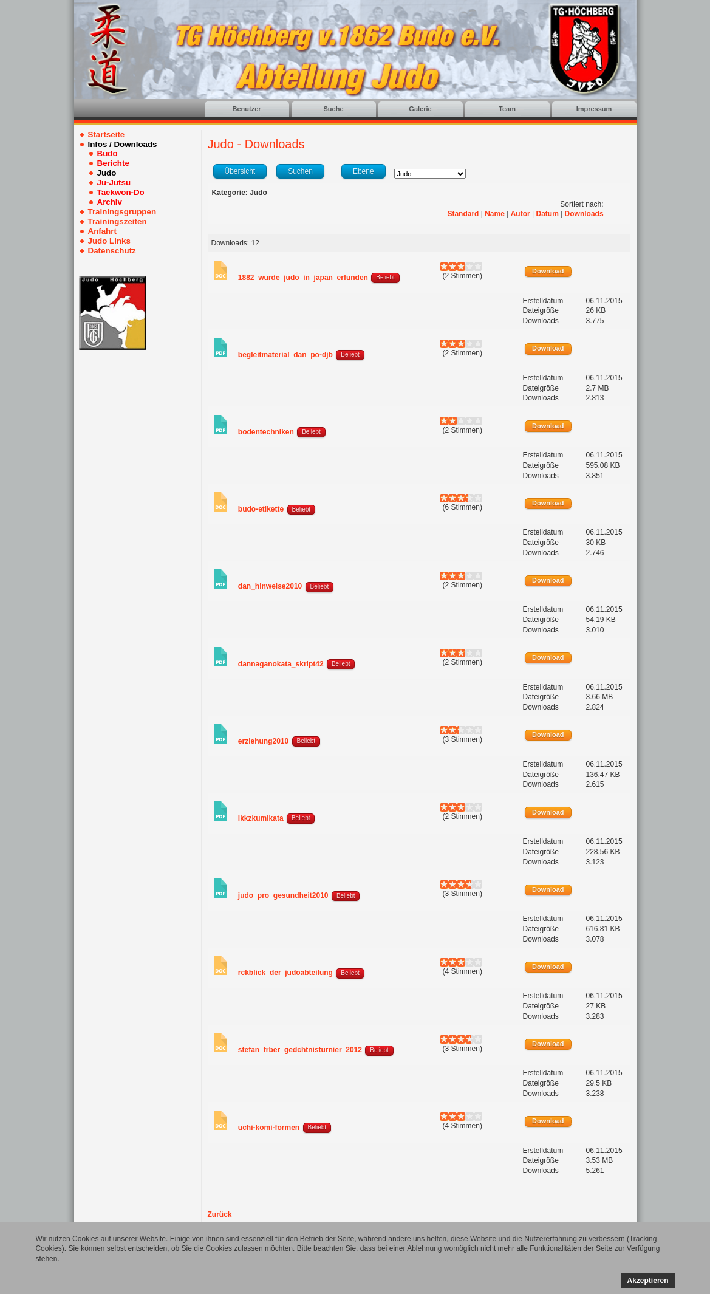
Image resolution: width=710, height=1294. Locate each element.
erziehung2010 (263, 741)
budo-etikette (261, 509)
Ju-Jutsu (114, 182)
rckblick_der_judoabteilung (285, 972)
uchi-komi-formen (268, 1127)
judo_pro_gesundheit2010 (283, 895)
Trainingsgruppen (122, 211)
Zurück (220, 1214)
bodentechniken (266, 432)
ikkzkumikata (261, 818)
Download (548, 271)
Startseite (106, 134)
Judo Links (109, 240)
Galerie (420, 108)
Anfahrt (102, 231)
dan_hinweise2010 (270, 586)
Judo (107, 172)
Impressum (594, 108)
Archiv (109, 202)
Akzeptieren (648, 1280)
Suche (333, 108)
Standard (463, 214)
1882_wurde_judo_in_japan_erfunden (303, 277)
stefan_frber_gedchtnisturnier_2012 (300, 1050)
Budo (107, 153)
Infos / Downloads (122, 144)
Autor (520, 214)
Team (507, 108)
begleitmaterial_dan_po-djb (285, 355)
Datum (547, 214)
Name (495, 214)
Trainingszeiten (117, 221)
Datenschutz (112, 250)
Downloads (584, 214)
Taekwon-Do (121, 192)
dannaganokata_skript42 (281, 664)
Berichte (113, 163)
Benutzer (246, 108)
